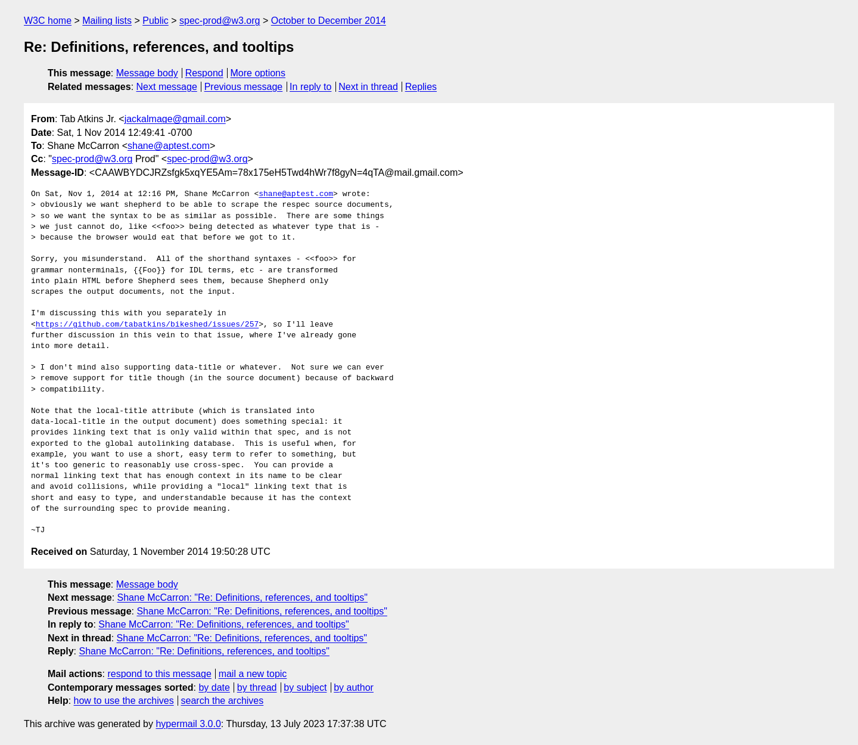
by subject (305, 687)
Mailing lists (107, 20)
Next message (166, 87)
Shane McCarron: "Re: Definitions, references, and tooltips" (242, 597)
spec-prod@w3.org (219, 20)
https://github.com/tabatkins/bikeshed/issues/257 (147, 324)
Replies (421, 87)
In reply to (310, 87)
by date (213, 687)
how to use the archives (124, 701)
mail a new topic (253, 674)
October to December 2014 (328, 20)
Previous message (243, 87)
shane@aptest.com (169, 146)
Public (155, 20)
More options (258, 73)
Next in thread (368, 87)
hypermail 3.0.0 (188, 724)
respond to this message (159, 674)
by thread (257, 687)
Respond (204, 73)
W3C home (48, 20)
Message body (147, 73)
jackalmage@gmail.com (175, 119)
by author (354, 687)
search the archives (222, 701)
